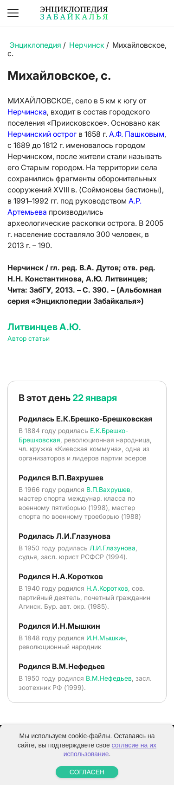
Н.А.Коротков (107, 588)
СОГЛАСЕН (87, 772)
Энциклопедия (35, 45)
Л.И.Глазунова (112, 548)
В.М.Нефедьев (109, 678)
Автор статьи (28, 338)
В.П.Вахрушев (108, 489)
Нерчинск (86, 45)
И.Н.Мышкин (106, 638)
